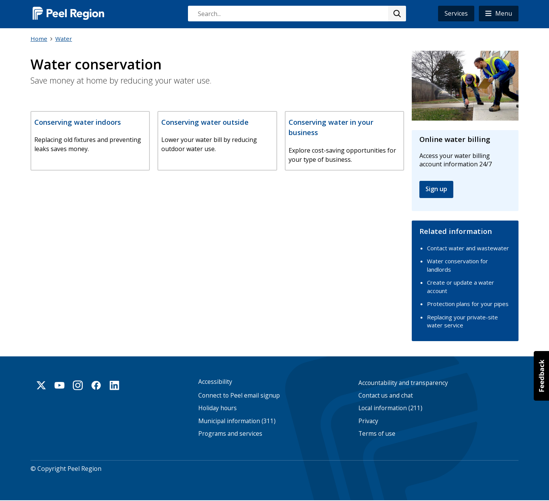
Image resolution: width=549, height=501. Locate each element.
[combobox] (296, 13)
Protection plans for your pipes (468, 304)
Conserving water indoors (77, 122)
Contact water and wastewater (468, 248)
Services (456, 13)
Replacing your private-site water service (462, 321)
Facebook (96, 385)
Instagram (77, 385)
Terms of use (376, 434)
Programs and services (230, 434)
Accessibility (215, 382)
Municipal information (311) (237, 421)
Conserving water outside (205, 122)
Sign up (436, 189)
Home (38, 38)
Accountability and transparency (403, 383)
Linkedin (114, 385)
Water (63, 38)
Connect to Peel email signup (239, 395)
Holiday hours (217, 408)
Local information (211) (390, 408)
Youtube (59, 385)
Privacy (368, 421)
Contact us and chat (385, 395)
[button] (498, 13)
